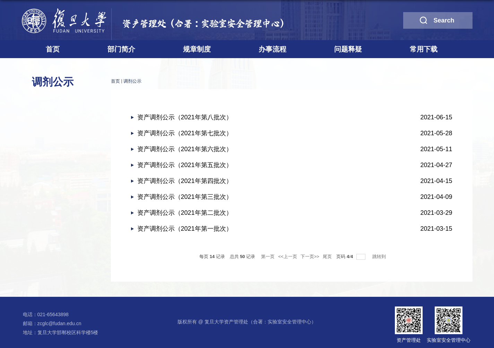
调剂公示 (132, 81)
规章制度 (197, 49)
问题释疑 (348, 49)
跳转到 (379, 256)
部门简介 (121, 49)
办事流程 (272, 49)
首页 (53, 49)
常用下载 (423, 49)
